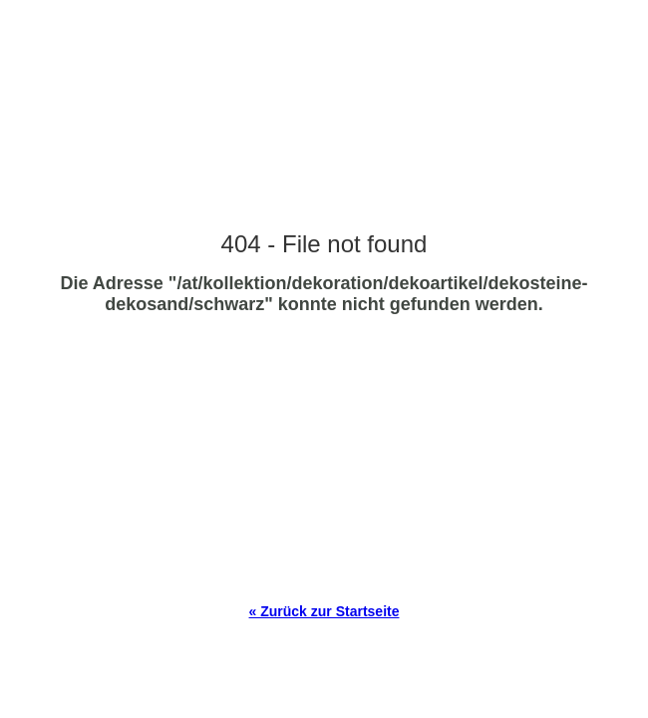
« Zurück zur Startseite (324, 611)
